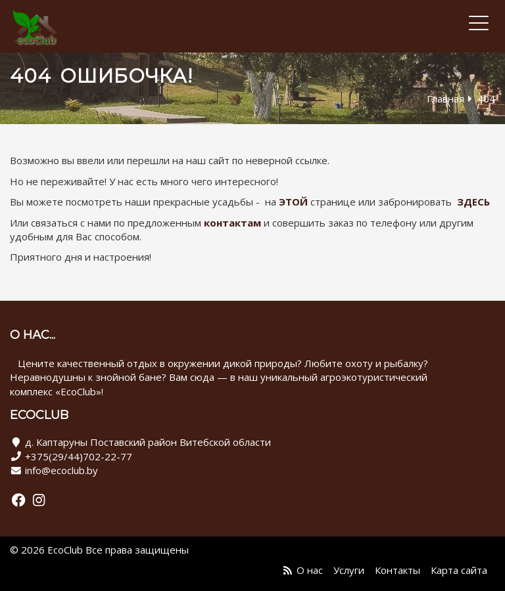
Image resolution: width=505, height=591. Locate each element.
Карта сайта (459, 570)
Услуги (348, 570)
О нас (310, 570)
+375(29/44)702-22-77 (78, 456)
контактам (232, 222)
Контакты (397, 570)
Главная (445, 98)
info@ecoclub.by (61, 470)
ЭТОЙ (293, 201)
